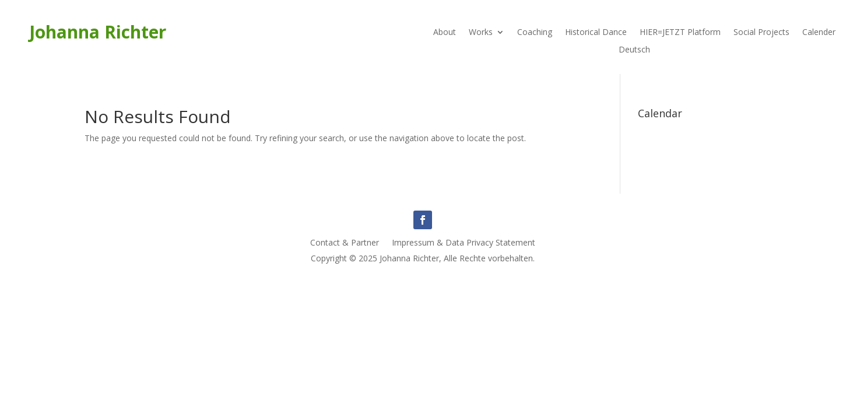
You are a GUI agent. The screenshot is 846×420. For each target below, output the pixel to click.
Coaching (534, 32)
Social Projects (761, 32)
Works (481, 32)
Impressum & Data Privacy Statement (463, 243)
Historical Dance (596, 32)
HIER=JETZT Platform (680, 32)
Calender (819, 32)
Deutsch (634, 50)
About (444, 32)
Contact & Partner (344, 243)
